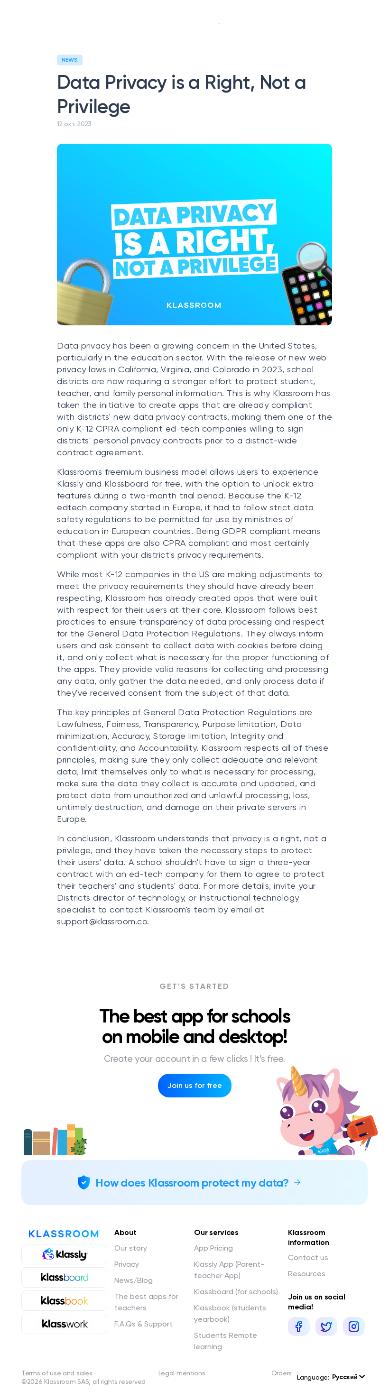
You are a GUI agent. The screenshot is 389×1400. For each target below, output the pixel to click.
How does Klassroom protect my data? (192, 1182)
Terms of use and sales (56, 1373)
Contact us (308, 1257)
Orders (281, 1373)
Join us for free (194, 1085)
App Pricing (213, 1248)
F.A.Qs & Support (143, 1323)
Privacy (126, 1264)
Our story (130, 1248)
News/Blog (133, 1280)
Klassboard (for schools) (236, 1291)
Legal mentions (181, 1373)
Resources (306, 1273)
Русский (348, 1377)
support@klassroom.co (102, 921)
